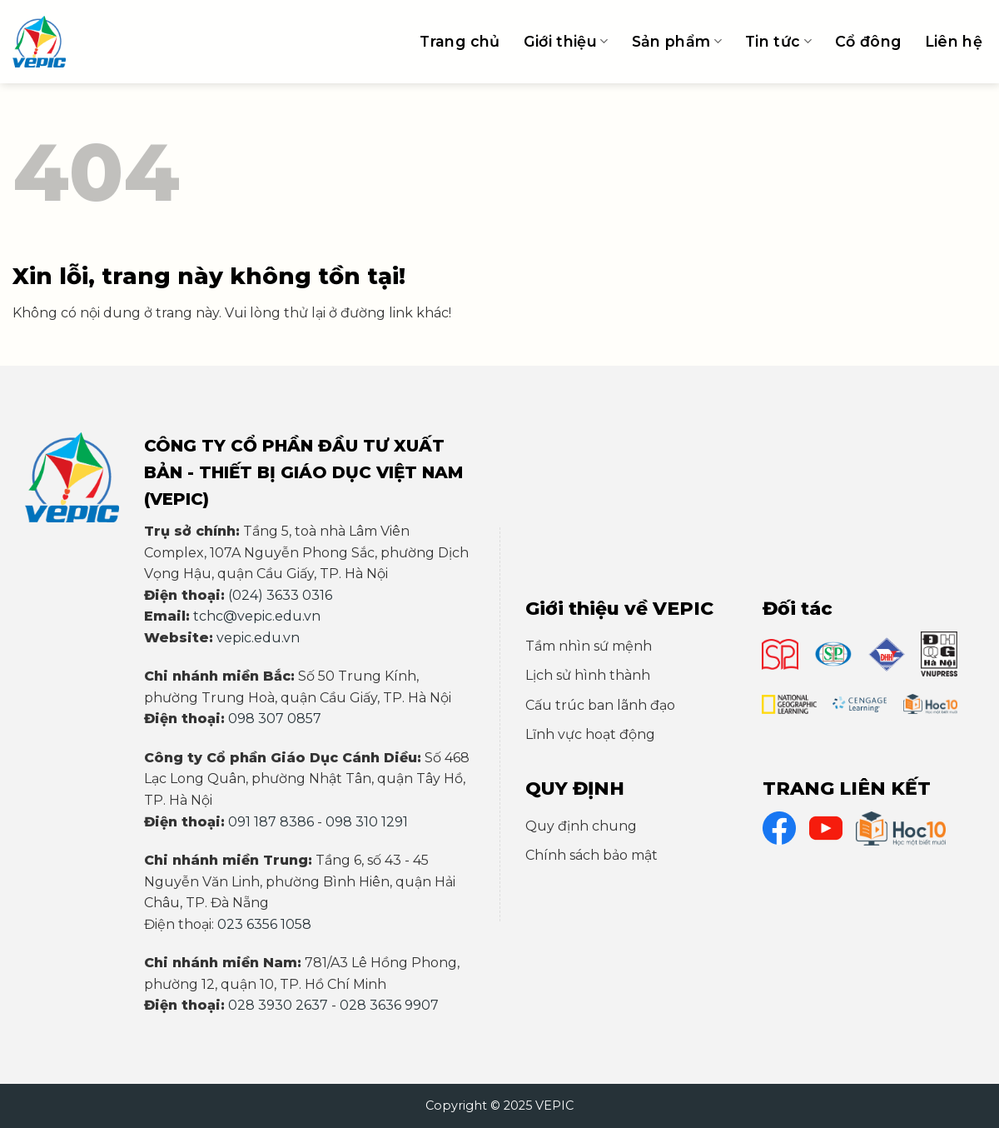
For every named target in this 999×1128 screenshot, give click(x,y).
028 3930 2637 (278, 1005)
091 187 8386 (271, 822)
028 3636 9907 (389, 1005)
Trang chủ (460, 41)
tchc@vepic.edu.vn (257, 616)
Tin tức (778, 41)
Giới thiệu (566, 41)
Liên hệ (953, 41)
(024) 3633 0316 (280, 595)
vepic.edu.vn (258, 638)
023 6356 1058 (264, 924)
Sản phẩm (677, 41)
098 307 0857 (274, 718)
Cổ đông (868, 41)
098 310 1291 (367, 822)
